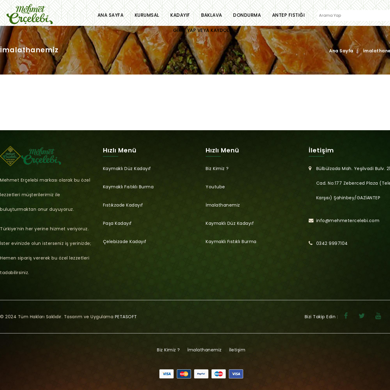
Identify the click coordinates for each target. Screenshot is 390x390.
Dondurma (247, 15)
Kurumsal (147, 15)
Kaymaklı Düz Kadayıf (127, 168)
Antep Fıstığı (288, 15)
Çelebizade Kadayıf (125, 242)
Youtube (215, 187)
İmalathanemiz (223, 205)
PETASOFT (126, 317)
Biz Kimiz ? (217, 168)
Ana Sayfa (111, 15)
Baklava (211, 15)
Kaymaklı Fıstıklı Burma (128, 187)
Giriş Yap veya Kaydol (201, 30)
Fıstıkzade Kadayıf (123, 205)
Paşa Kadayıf (117, 223)
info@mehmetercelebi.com (348, 221)
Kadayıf (180, 15)
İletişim (237, 350)
